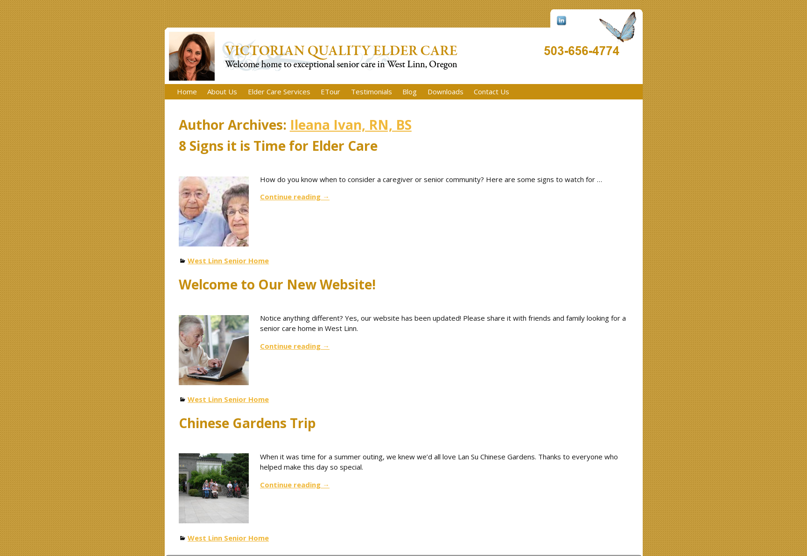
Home (187, 91)
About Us (222, 91)
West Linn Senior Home (228, 260)
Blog (409, 91)
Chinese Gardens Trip (247, 423)
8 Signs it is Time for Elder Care (278, 146)
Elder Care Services (279, 91)
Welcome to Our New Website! (277, 284)
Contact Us (491, 91)
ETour (330, 91)
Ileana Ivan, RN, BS (351, 125)
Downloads (445, 91)
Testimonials (371, 91)
